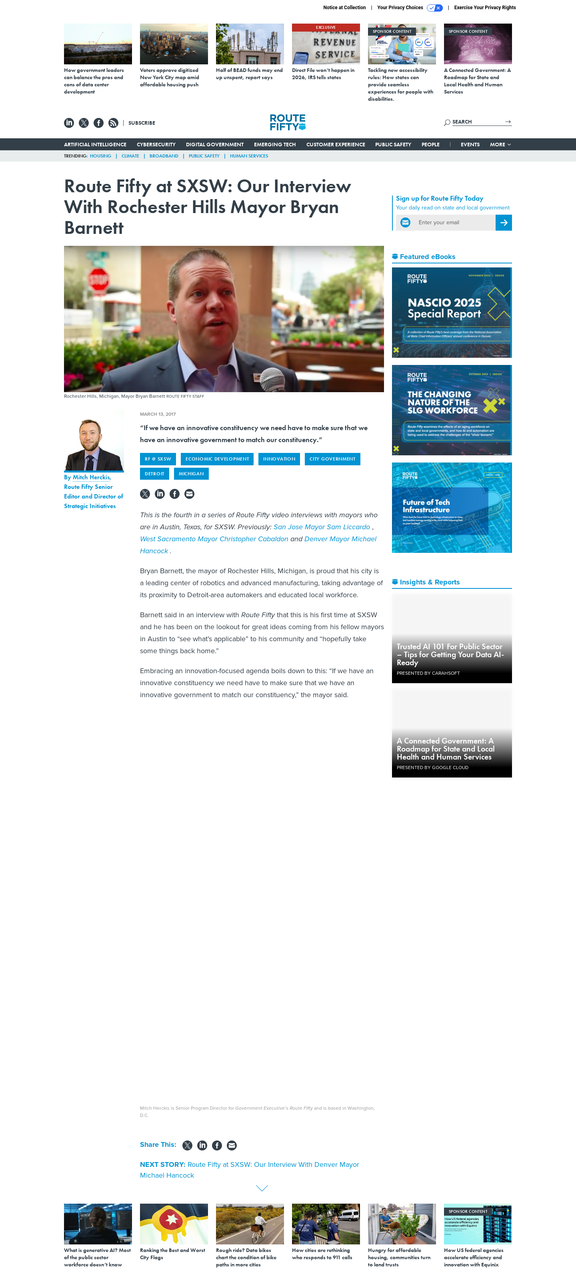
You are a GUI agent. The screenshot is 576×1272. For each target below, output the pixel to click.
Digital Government (215, 144)
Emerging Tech (275, 144)
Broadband (164, 156)
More (501, 144)
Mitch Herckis (91, 477)
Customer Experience (335, 144)
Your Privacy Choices (410, 8)
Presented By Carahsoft (428, 673)
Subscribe (141, 122)
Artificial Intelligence (95, 144)
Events (470, 144)
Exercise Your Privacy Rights (485, 7)
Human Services (249, 156)
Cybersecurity (156, 144)
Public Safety (393, 144)
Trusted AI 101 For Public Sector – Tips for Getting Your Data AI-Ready (450, 654)
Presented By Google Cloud (432, 767)
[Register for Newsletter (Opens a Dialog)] (504, 223)
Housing (100, 156)
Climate (130, 156)
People (431, 144)
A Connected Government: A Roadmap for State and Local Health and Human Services (446, 749)
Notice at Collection (344, 7)
